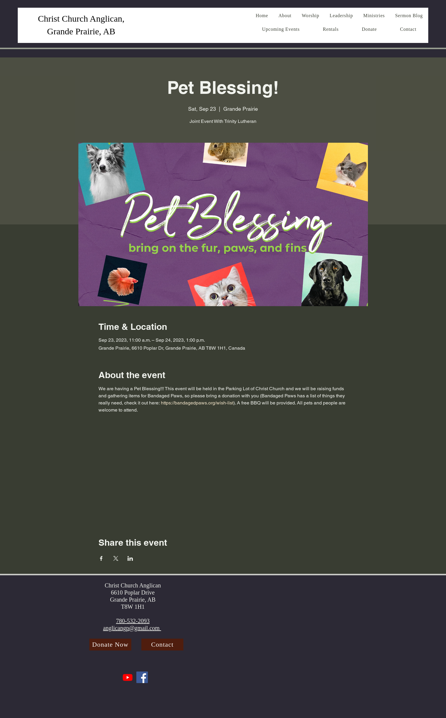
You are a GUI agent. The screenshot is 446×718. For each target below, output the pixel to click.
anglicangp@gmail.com (132, 628)
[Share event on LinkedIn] (130, 558)
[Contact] (162, 644)
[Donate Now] (110, 644)
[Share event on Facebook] (101, 558)
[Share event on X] (116, 558)
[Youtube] (127, 677)
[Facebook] (142, 677)
